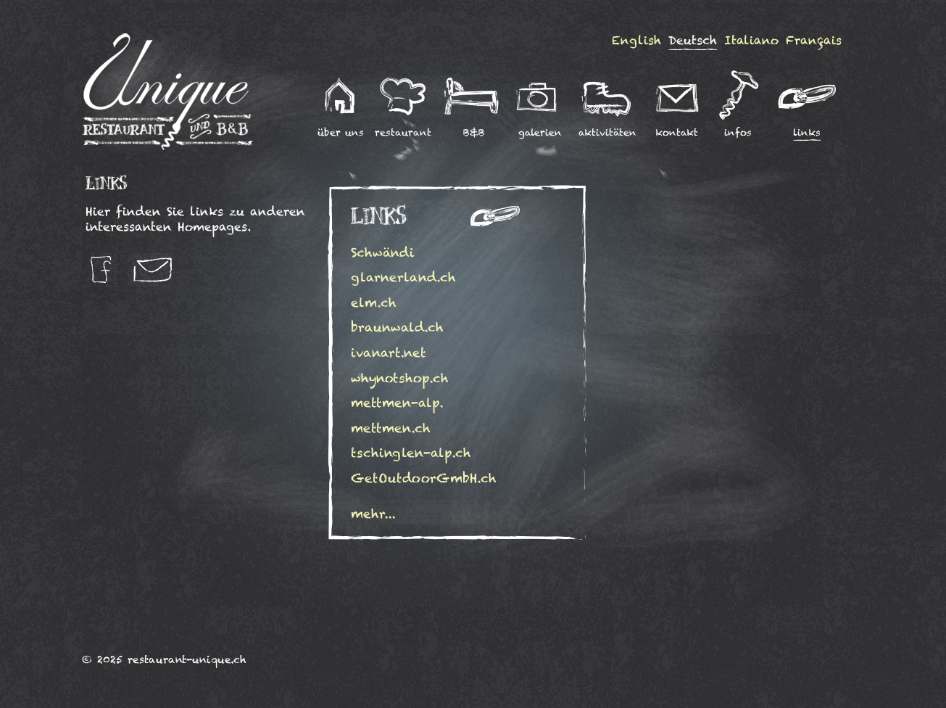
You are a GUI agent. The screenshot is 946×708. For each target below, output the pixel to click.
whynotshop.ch (400, 378)
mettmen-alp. (397, 403)
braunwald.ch (397, 327)
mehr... (373, 514)
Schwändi (386, 252)
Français (814, 40)
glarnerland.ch (403, 277)
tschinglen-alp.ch (411, 453)
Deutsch (692, 40)
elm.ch (374, 302)
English (636, 40)
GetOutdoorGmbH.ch (424, 478)
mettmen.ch (391, 428)
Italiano (751, 40)
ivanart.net (388, 353)
